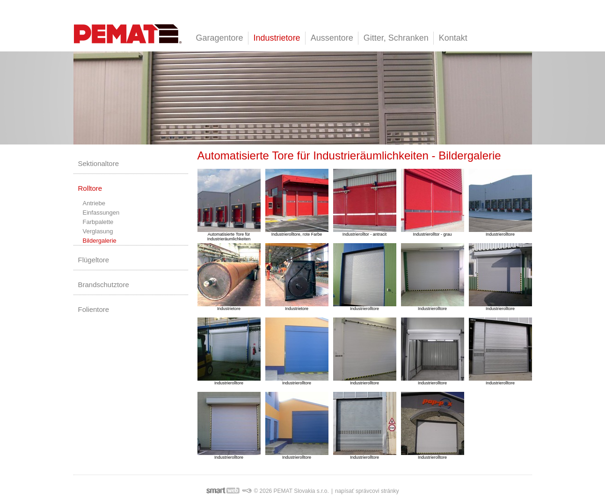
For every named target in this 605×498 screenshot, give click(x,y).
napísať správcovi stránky (367, 491)
